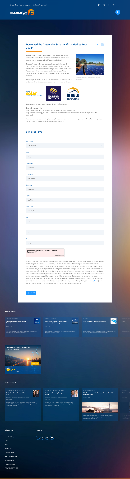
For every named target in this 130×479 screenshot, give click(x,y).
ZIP (27, 217)
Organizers (9, 452)
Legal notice (10, 437)
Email (28, 239)
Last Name (29, 174)
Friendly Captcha (59, 255)
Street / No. (29, 207)
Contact (8, 440)
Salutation (29, 141)
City (27, 228)
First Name (29, 164)
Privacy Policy (93, 281)
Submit (30, 293)
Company (29, 185)
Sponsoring (9, 460)
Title (27, 153)
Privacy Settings (11, 468)
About (7, 444)
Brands (8, 448)
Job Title (28, 196)
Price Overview (11, 456)
